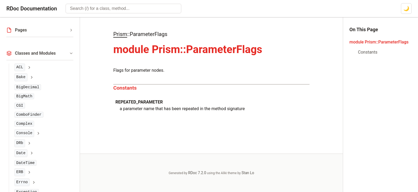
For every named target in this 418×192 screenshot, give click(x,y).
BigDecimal (27, 87)
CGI (19, 105)
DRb (19, 143)
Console (24, 133)
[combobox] (123, 8)
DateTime (25, 163)
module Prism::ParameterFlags (379, 42)
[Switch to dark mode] (406, 8)
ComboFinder (29, 115)
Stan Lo (248, 173)
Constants (125, 88)
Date (21, 153)
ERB (19, 172)
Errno (22, 182)
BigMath (24, 96)
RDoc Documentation (31, 8)
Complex (24, 124)
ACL (19, 67)
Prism (120, 34)
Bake (21, 77)
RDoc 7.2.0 (197, 173)
